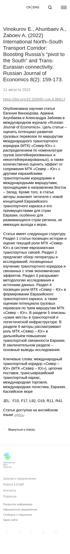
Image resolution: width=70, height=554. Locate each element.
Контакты (9, 491)
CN (29, 7)
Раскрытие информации (17, 505)
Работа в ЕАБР (13, 485)
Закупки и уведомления (19, 479)
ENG (36, 7)
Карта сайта (10, 521)
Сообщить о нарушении (17, 515)
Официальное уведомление (20, 510)
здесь (19, 415)
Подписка (9, 497)
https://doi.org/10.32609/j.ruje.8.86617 (34, 99)
